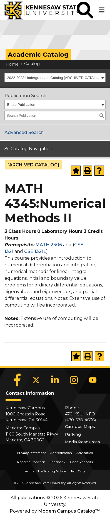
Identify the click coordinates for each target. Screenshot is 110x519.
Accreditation (61, 453)
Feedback (58, 462)
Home (12, 64)
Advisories (84, 453)
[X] (36, 380)
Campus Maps (80, 426)
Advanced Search (24, 132)
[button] (85, 10)
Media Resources (82, 441)
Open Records (81, 462)
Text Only (78, 471)
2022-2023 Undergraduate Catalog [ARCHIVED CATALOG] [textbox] (53, 78)
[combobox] (55, 77)
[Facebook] (17, 380)
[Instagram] (74, 380)
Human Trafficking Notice (45, 471)
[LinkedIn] (55, 380)
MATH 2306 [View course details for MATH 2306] (48, 244)
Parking (73, 434)
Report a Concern (31, 462)
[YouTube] (93, 380)
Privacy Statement (31, 453)
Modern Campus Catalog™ (69, 511)
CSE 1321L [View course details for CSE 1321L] (35, 251)
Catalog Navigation (31, 148)
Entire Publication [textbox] (21, 104)
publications (31, 497)
